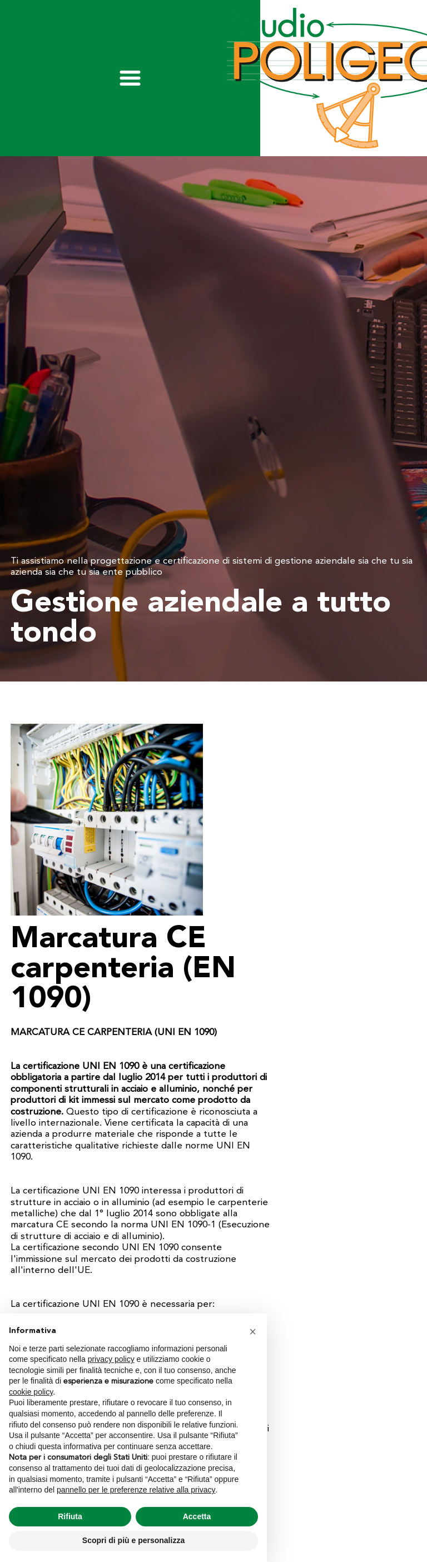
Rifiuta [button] (70, 1516)
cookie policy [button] (31, 1391)
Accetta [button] (197, 1516)
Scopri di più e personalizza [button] (133, 1540)
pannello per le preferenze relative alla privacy (136, 1489)
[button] (252, 1331)
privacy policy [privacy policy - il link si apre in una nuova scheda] (111, 1359)
